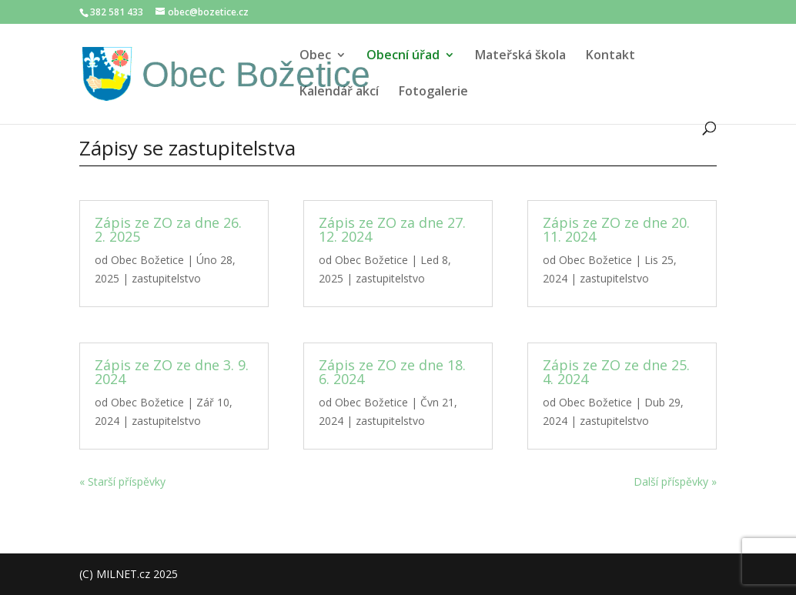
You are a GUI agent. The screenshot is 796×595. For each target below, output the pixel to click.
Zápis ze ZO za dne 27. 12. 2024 (392, 229)
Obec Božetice (147, 259)
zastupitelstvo (166, 278)
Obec (315, 56)
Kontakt (610, 56)
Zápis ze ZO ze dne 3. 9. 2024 (172, 372)
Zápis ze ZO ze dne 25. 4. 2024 (616, 372)
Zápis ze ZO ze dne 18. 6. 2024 (392, 372)
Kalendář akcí (339, 92)
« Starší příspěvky (122, 481)
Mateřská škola (520, 56)
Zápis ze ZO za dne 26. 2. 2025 (168, 229)
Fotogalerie (433, 92)
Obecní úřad (403, 56)
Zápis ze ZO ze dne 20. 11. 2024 (616, 229)
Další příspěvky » (675, 481)
